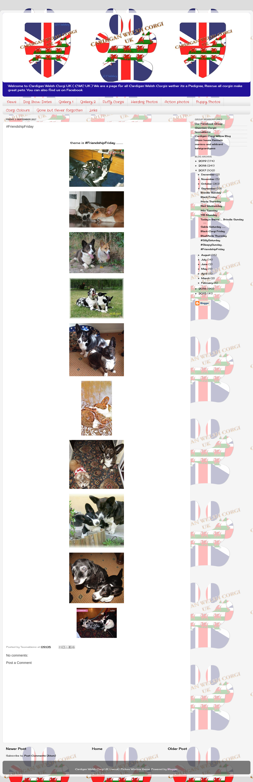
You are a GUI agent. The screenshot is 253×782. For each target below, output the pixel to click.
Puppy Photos (208, 101)
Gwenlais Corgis (205, 127)
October (207, 183)
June (204, 264)
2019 (202, 161)
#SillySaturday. (211, 240)
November (208, 179)
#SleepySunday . (212, 244)
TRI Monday (209, 215)
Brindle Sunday (211, 192)
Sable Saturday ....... (213, 226)
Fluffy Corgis (113, 101)
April (204, 273)
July (204, 259)
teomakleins (203, 132)
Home (97, 749)
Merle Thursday (211, 201)
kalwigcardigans (205, 148)
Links (93, 110)
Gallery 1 (66, 101)
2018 (202, 165)
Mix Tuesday (209, 210)
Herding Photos (144, 101)
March (206, 278)
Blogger (172, 769)
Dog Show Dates (37, 101)
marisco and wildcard (209, 144)
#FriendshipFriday (100, 143)
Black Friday (209, 197)
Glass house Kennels (209, 140)
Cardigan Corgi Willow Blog (213, 136)
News (11, 101)
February (207, 283)
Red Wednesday (211, 206)
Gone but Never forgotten (60, 110)
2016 (202, 288)
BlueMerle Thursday (214, 236)
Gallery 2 (88, 101)
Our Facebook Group (209, 123)
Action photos (177, 101)
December (208, 174)
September (209, 188)
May (204, 269)
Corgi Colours (18, 110)
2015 (202, 293)
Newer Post (16, 749)
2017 (202, 170)
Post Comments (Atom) (40, 755)
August (206, 255)
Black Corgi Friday (213, 231)
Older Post (177, 749)
